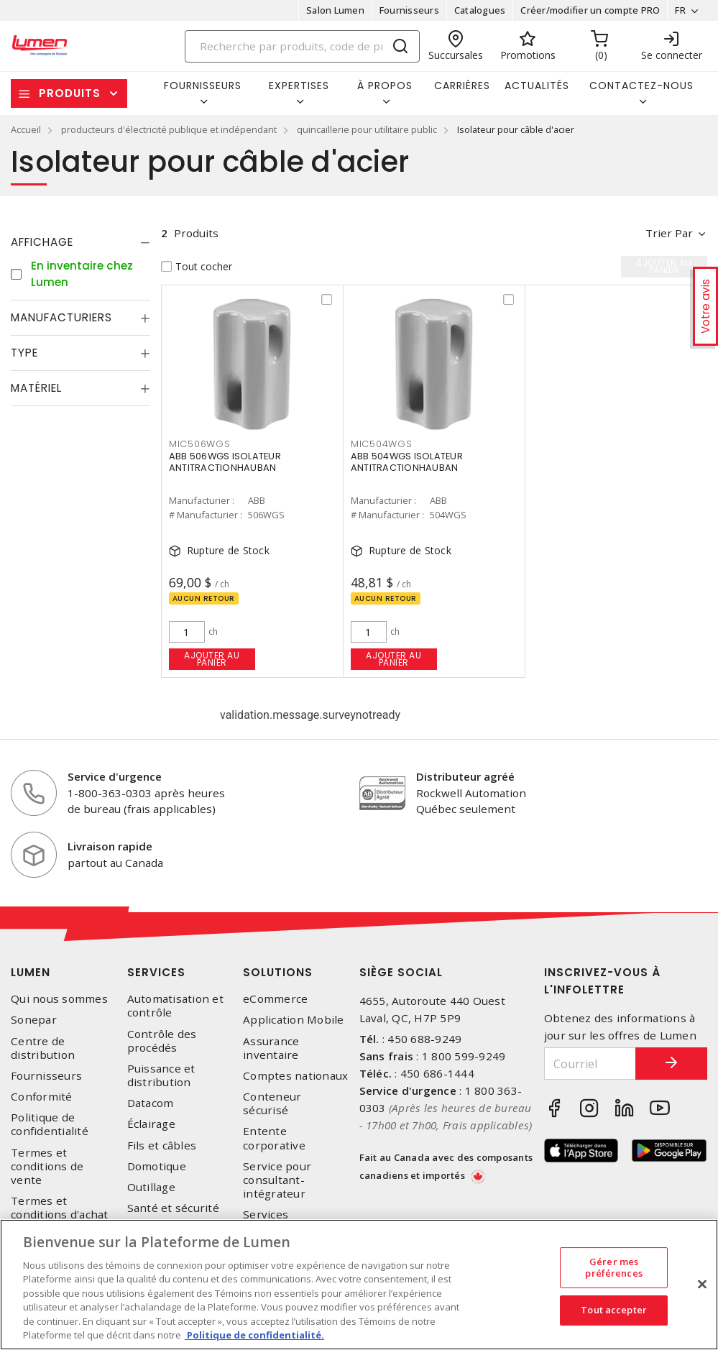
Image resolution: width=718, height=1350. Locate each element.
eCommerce (275, 999)
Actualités (537, 85)
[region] (359, 1284)
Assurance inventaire (271, 1048)
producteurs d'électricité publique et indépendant (169, 129)
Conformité (42, 1096)
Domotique (156, 1166)
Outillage (151, 1187)
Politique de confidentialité (49, 1124)
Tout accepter (614, 1309)
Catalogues (480, 10)
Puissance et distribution (161, 1075)
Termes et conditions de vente (47, 1166)
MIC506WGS (200, 444)
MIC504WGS (382, 444)
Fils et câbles (162, 1145)
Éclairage (151, 1124)
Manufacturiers (61, 317)
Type (24, 352)
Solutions (278, 972)
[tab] (80, 242)
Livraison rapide (110, 846)
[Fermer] (702, 1284)
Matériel (36, 387)
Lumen (30, 972)
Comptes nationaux (295, 1076)
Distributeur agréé (465, 776)
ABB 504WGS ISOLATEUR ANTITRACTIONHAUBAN (407, 462)
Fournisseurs (409, 10)
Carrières (462, 85)
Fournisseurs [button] (202, 85)
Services (156, 972)
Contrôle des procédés (162, 1041)
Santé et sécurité (173, 1208)
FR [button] (680, 10)
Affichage (42, 241)
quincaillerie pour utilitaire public (367, 129)
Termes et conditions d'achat (60, 1207)
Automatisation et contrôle (175, 1005)
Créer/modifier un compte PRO (590, 10)
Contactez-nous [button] (641, 85)
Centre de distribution (43, 1048)
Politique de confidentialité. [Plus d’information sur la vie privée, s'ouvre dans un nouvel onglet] (254, 1334)
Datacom (150, 1103)
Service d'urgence (115, 776)
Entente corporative (274, 1138)
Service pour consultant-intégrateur (277, 1180)
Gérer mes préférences (613, 1267)
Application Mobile (293, 1020)
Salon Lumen (335, 10)
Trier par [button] (669, 233)
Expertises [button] (299, 85)
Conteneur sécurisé (272, 1103)
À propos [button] (385, 85)
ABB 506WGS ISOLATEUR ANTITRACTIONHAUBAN (225, 462)
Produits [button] (70, 93)
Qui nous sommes (59, 999)
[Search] (302, 46)
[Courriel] (590, 1063)
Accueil (26, 129)
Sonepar (34, 1020)
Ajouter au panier (211, 659)
